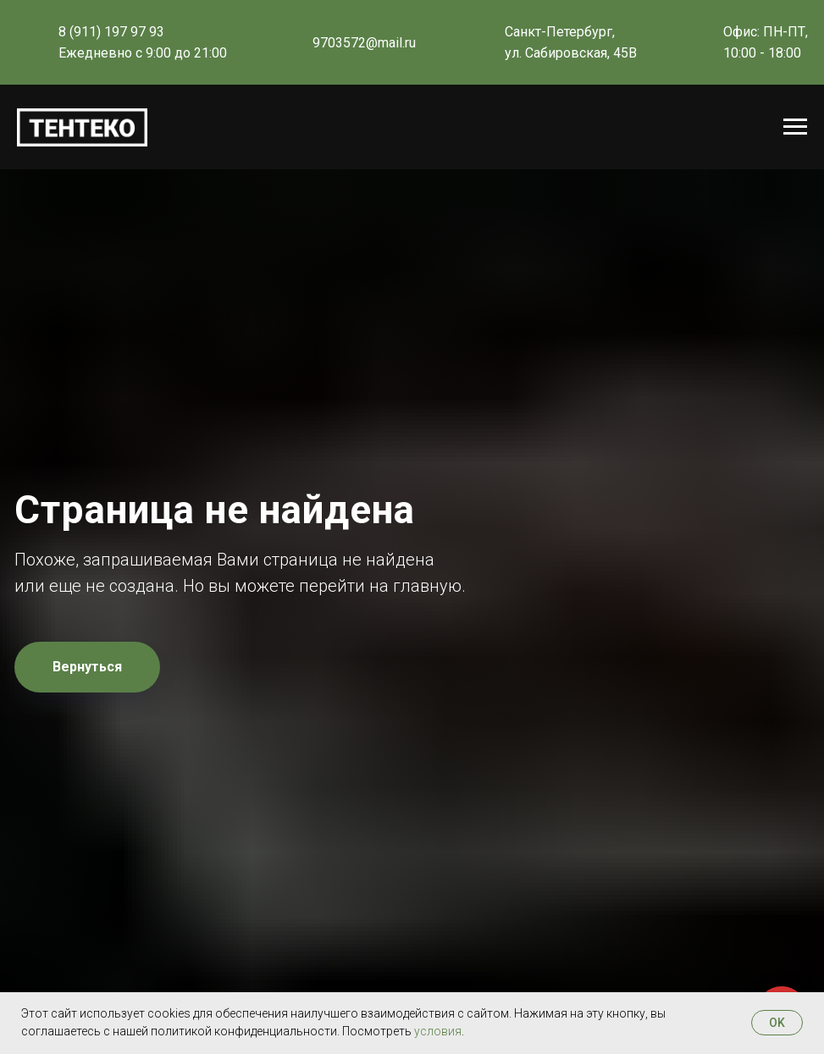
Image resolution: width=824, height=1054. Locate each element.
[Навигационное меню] (795, 127)
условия (438, 1031)
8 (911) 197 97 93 (111, 32)
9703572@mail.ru (364, 43)
